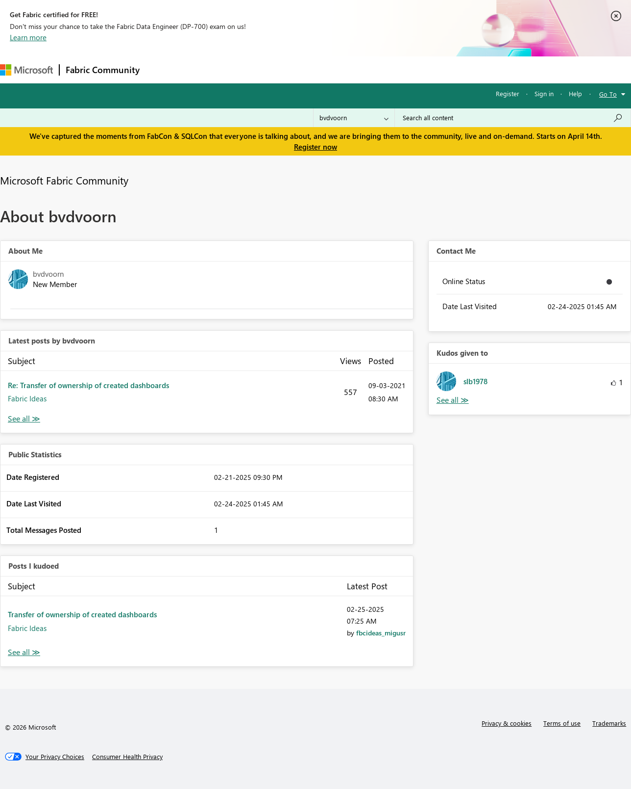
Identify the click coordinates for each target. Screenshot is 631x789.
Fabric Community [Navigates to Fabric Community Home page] (103, 70)
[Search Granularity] (354, 117)
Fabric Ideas (27, 398)
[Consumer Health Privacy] (127, 756)
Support (411, 69)
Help (575, 93)
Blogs (332, 69)
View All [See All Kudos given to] (453, 400)
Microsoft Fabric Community (64, 180)
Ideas (245, 69)
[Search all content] (512, 117)
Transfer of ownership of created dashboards (82, 614)
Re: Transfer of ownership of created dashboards (88, 385)
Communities (288, 69)
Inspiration (205, 69)
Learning (370, 69)
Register (507, 93)
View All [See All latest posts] (24, 418)
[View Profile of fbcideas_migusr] (381, 632)
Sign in (544, 93)
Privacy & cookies (507, 723)
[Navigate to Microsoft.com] (26, 70)
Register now (315, 147)
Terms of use (562, 723)
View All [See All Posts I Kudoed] (24, 652)
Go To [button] (608, 94)
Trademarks (609, 723)
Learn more (28, 37)
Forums (161, 69)
